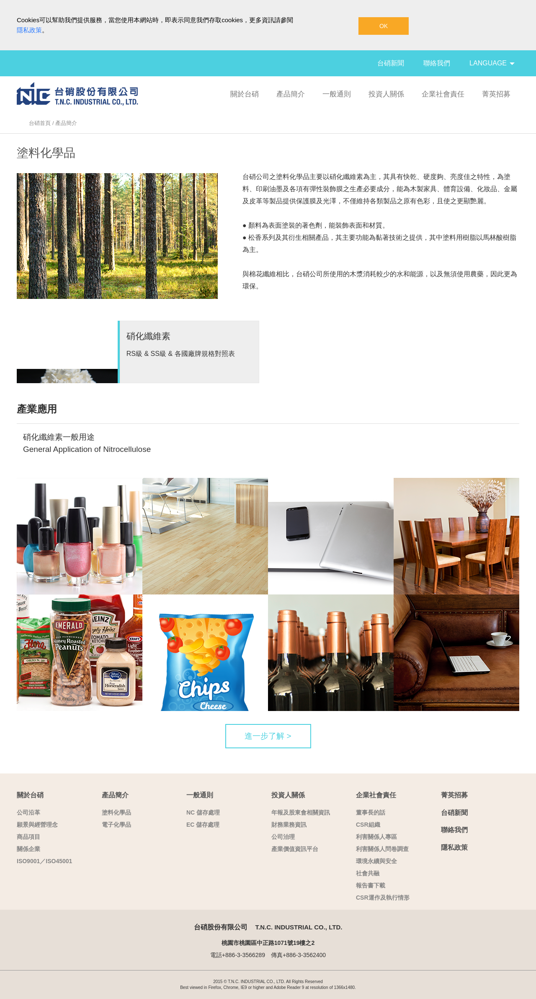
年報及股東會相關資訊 (300, 812)
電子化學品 (116, 824)
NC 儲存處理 (203, 812)
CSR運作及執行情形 (383, 897)
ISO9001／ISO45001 (44, 861)
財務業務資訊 (289, 824)
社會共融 (367, 873)
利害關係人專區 (376, 836)
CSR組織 (368, 824)
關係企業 (28, 849)
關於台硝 (244, 94)
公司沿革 (28, 812)
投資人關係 (386, 94)
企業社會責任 (443, 94)
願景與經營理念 (37, 824)
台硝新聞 (390, 63)
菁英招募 (496, 94)
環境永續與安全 (376, 861)
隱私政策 (29, 30)
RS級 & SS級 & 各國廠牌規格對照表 (180, 353)
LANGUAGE (492, 63)
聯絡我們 (436, 63)
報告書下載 (370, 885)
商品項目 (28, 836)
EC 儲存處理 (202, 824)
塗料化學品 (116, 812)
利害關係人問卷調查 (382, 849)
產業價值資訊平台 (294, 849)
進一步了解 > (268, 736)
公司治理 (283, 836)
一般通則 (336, 94)
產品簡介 (290, 94)
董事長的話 (370, 812)
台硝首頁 (40, 123)
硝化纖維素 (148, 336)
